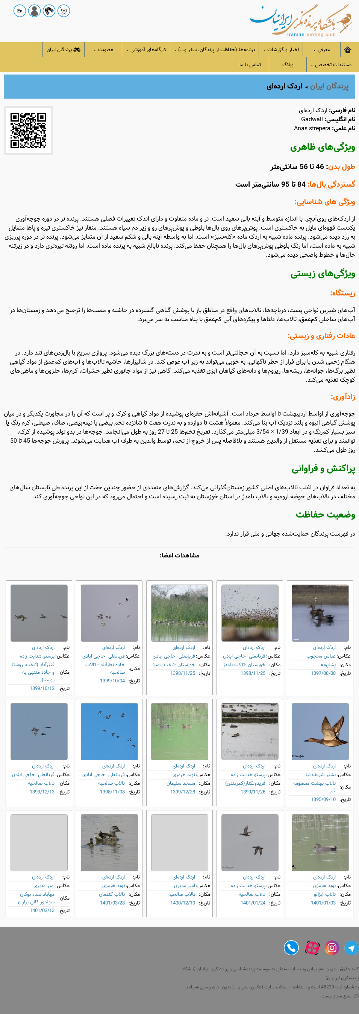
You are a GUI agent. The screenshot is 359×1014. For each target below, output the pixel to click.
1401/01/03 (323, 903)
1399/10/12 (42, 688)
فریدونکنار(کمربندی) (245, 783)
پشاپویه (328, 665)
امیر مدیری (184, 886)
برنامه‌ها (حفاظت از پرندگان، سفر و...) (214, 50)
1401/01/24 (253, 903)
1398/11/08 (112, 792)
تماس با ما (250, 65)
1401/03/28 (112, 903)
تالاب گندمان (112, 894)
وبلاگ (288, 65)
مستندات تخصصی (331, 65)
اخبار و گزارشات (281, 50)
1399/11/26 (253, 792)
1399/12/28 (182, 792)
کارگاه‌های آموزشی (146, 50)
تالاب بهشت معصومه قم (314, 787)
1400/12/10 (182, 903)
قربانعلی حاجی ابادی (244, 656)
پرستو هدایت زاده (37, 656)
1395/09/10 (323, 799)
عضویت (103, 50)
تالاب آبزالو (325, 894)
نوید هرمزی (184, 774)
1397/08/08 (323, 673)
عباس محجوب (321, 656)
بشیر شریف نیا (321, 774)
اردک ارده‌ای (324, 647)
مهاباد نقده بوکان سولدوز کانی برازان (36, 898)
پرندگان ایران (63, 50)
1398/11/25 (253, 673)
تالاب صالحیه (111, 783)
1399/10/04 (112, 681)
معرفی (321, 50)
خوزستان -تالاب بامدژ (244, 665)
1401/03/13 (42, 910)
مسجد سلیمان (181, 783)
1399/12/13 (42, 792)
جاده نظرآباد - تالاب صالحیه (105, 669)
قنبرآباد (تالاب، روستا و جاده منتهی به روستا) (33, 672)
